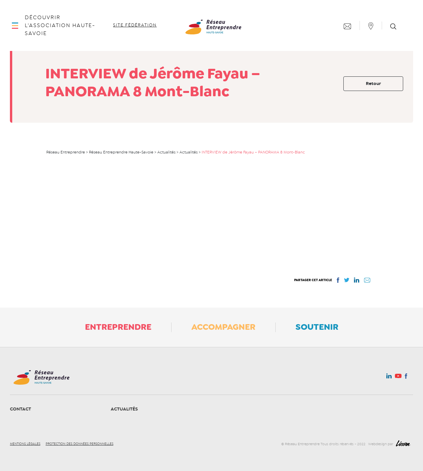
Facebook (406, 377)
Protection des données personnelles (79, 444)
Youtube (398, 378)
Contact (20, 409)
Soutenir (316, 326)
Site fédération (135, 25)
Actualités (124, 409)
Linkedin (389, 377)
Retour (373, 83)
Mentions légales (25, 444)
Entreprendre (118, 326)
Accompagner (223, 326)
